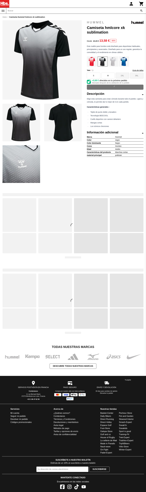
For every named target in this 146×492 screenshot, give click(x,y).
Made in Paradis (107, 443)
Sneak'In (123, 425)
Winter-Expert (125, 450)
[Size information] (93, 70)
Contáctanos (33, 391)
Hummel (115, 22)
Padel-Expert (106, 453)
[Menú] (3, 11)
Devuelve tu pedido (106, 393)
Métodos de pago (61, 428)
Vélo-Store (124, 447)
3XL (136, 76)
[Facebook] (62, 487)
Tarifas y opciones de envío (66, 431)
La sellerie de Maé (108, 440)
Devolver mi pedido (19, 419)
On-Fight (104, 450)
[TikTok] (76, 487)
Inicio (5, 17)
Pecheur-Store (125, 413)
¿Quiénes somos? (62, 413)
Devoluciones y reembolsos (66, 422)
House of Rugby (107, 437)
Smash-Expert (125, 422)
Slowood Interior (126, 419)
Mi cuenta (14, 413)
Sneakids (123, 428)
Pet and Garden (126, 416)
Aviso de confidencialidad (65, 434)
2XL (122, 76)
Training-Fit (124, 434)
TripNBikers (124, 443)
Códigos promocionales (21, 422)
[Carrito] (141, 3)
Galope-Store (106, 431)
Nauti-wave (105, 447)
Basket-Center (106, 413)
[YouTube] (83, 487)
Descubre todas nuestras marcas (73, 366)
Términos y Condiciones (64, 419)
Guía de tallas (138, 70)
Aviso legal (58, 425)
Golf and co (105, 434)
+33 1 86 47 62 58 (33, 399)
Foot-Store (105, 428)
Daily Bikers (105, 416)
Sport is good (125, 431)
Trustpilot (128, 380)
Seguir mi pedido (18, 416)
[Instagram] (69, 487)
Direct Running (107, 419)
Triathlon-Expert (126, 440)
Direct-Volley (106, 422)
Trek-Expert (124, 437)
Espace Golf (105, 425)
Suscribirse (99, 469)
